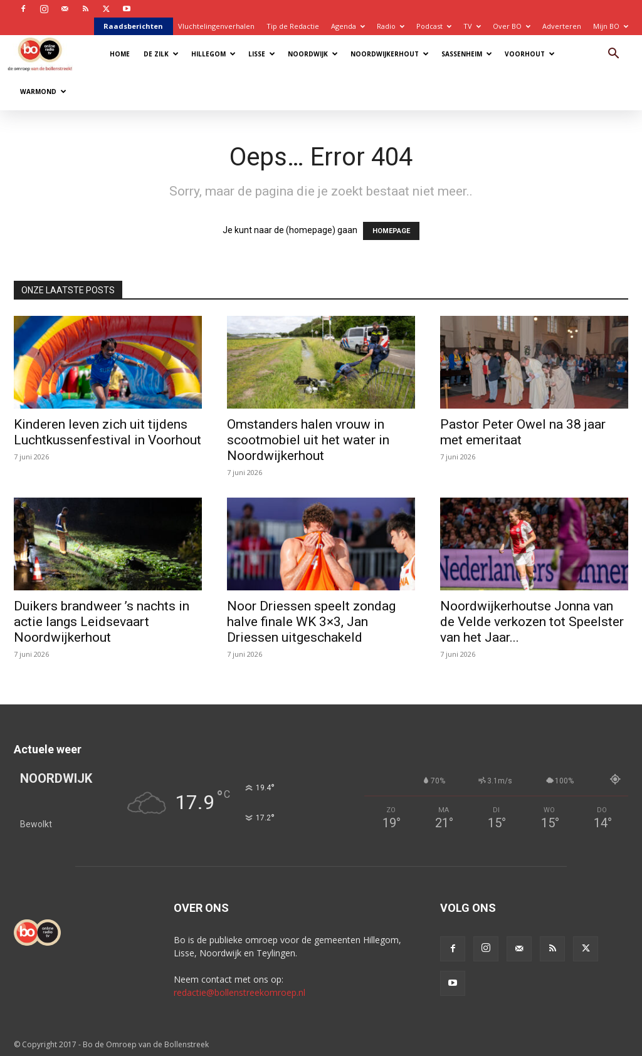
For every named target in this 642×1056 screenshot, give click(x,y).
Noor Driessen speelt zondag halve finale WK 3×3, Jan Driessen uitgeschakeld (311, 622)
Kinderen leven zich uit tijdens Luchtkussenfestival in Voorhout (107, 432)
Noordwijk (313, 54)
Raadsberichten (133, 26)
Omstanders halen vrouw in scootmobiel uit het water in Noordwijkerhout (308, 440)
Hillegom (213, 54)
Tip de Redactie (292, 26)
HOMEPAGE (391, 231)
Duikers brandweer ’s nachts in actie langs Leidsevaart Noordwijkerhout (101, 622)
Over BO (511, 26)
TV (472, 26)
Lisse (261, 54)
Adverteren (561, 26)
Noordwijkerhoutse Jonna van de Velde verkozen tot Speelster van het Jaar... (532, 622)
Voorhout (530, 54)
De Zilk (161, 54)
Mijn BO (610, 26)
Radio (390, 26)
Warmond (43, 91)
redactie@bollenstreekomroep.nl (239, 992)
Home (120, 54)
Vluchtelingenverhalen (216, 26)
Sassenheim (466, 54)
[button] (613, 55)
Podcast (433, 26)
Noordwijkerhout (389, 54)
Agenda (348, 26)
